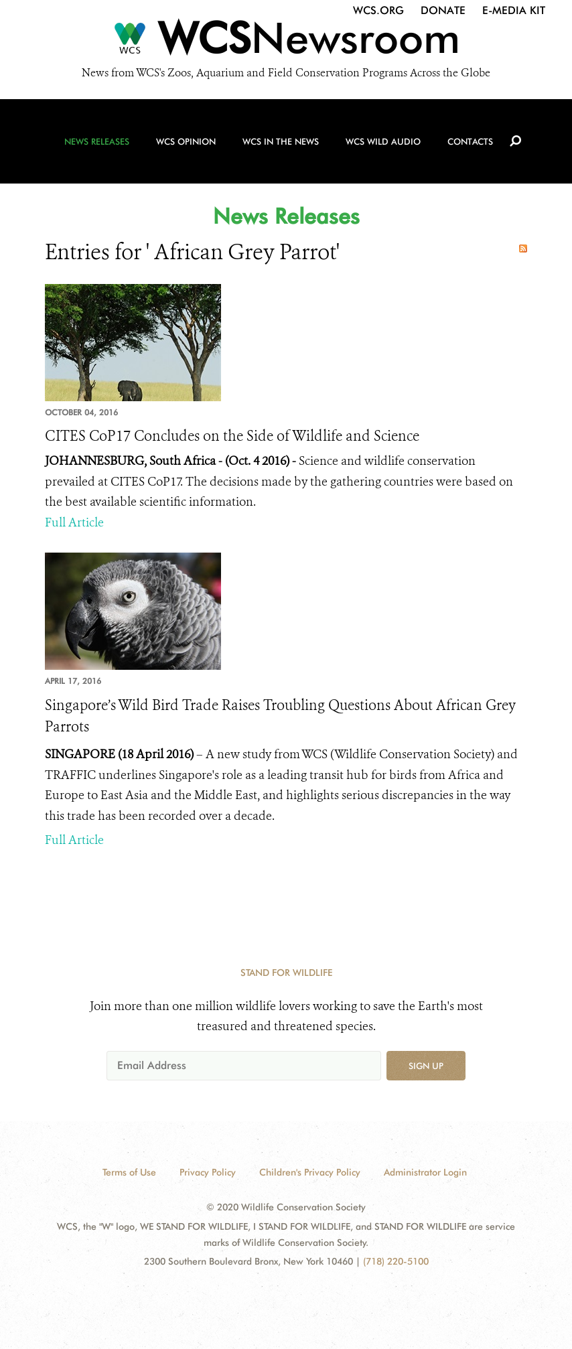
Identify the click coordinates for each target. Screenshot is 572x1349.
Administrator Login (425, 1172)
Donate (443, 10)
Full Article (74, 522)
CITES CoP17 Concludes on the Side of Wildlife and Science (232, 436)
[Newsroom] (286, 41)
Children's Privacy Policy (309, 1172)
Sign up (426, 1065)
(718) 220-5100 (396, 1261)
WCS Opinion (186, 141)
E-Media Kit (513, 10)
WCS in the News (280, 141)
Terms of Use (129, 1172)
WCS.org (378, 10)
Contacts (470, 141)
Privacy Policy (208, 1172)
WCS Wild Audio (383, 141)
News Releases (96, 141)
